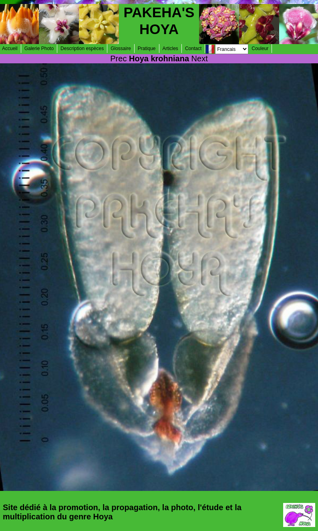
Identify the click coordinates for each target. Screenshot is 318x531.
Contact (193, 48)
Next (199, 58)
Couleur (260, 48)
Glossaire (121, 48)
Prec (118, 58)
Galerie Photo (39, 48)
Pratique (147, 48)
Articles (170, 48)
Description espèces (82, 48)
